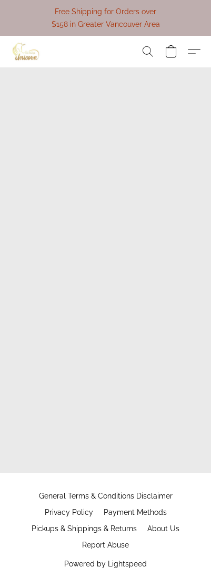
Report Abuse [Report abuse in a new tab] (105, 545)
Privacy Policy (69, 512)
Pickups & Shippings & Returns (84, 528)
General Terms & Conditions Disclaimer (106, 496)
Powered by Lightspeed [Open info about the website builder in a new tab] (105, 564)
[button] (27, 51)
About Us (163, 528)
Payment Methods (135, 512)
